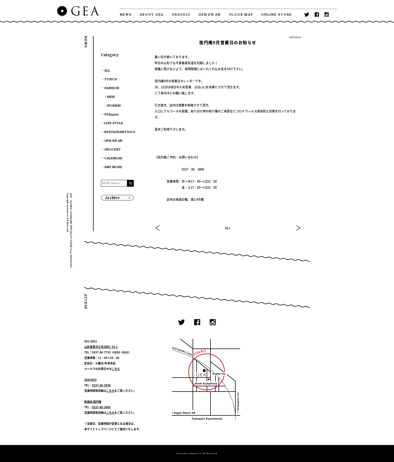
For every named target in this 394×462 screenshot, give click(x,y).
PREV (158, 228)
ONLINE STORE (276, 14)
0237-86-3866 (101, 407)
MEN (111, 97)
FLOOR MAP (241, 14)
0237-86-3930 (101, 385)
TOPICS (110, 79)
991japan (111, 114)
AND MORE (113, 167)
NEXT (298, 228)
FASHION (111, 88)
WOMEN (114, 105)
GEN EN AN (209, 14)
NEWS (126, 14)
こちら (116, 369)
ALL (228, 227)
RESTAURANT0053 (119, 132)
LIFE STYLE (113, 123)
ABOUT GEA (152, 14)
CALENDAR (113, 158)
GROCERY (112, 149)
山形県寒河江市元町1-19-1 (101, 347)
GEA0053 (181, 14)
